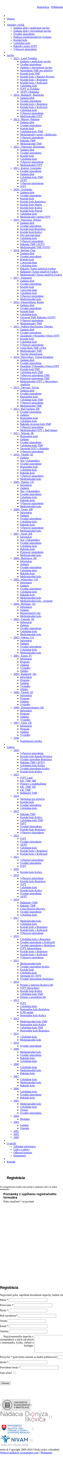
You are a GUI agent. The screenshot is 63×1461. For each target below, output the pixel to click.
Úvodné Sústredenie (31, 826)
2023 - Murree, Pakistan (26, 119)
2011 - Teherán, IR (23, 433)
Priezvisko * (7, 1305)
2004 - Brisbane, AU (24, 603)
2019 (16, 875)
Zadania (24, 415)
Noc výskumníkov (30, 460)
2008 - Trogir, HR (23, 509)
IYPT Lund (26, 777)
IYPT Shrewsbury (30, 988)
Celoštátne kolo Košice (32, 765)
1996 (16, 738)
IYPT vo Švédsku (29, 88)
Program (24, 661)
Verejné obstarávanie (31, 354)
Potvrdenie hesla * (10, 1367)
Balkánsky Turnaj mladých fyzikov (39, 271)
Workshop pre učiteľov (32, 799)
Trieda (3, 1320)
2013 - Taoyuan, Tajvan (26, 387)
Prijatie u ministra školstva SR (36, 984)
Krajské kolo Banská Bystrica (36, 756)
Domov (11, 18)
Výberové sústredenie (25, 49)
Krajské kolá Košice (31, 232)
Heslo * (4, 1362)
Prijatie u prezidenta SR (33, 997)
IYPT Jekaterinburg (30, 948)
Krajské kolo (20, 40)
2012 (16, 1018)
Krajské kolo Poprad (31, 210)
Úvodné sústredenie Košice (35, 768)
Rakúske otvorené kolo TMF (35, 424)
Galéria (11, 747)
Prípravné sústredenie (31, 552)
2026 (16, 750)
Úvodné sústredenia (30, 283)
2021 (16, 856)
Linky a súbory (21, 1149)
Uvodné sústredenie (30, 1045)
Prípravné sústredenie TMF (35, 378)
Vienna (24, 1109)
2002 (16, 1131)
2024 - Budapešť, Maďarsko (28, 94)
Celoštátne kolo (21, 43)
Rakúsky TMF (28, 905)
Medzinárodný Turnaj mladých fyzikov (41, 274)
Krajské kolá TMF (30, 73)
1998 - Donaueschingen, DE (28, 707)
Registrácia (43, 7)
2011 (16, 1033)
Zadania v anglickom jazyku (35, 61)
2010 (16, 1042)
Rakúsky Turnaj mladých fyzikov (38, 268)
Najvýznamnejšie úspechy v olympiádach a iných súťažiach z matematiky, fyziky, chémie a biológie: (17, 1341)
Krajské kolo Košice (31, 207)
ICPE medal (26, 1012)
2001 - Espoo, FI (22, 655)
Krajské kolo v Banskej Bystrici (37, 76)
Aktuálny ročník (15, 24)
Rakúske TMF (28, 140)
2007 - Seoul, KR (22, 533)
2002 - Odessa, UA (23, 637)
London (24, 1125)
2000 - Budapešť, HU (25, 674)
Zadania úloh (27, 98)
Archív (10, 55)
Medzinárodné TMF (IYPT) (35, 247)
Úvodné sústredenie (24, 34)
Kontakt (11, 1161)
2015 (16, 960)
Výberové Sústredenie (32, 832)
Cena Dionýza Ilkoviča (32, 908)
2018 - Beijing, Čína (24, 250)
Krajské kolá (27, 128)
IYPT (23, 186)
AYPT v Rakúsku (29, 91)
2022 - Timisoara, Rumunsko (29, 146)
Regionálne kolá (29, 396)
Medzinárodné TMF (31, 143)
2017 (16, 917)
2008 (16, 1064)
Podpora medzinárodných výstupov (32, 37)
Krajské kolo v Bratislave (34, 79)
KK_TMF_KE (28, 786)
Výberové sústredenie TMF (35, 375)
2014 (16, 981)
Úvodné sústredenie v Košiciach (37, 942)
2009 (16, 1048)
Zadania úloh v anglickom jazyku (31, 27)
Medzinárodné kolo (30, 299)
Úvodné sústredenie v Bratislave (37, 945)
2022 (16, 835)
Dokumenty (19, 1155)
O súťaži (11, 1143)
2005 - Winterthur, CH (25, 579)
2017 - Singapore (22, 277)
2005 (16, 1100)
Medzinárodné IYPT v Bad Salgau (38, 430)
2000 (16, 1137)
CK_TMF (25, 789)
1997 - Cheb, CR (22, 722)
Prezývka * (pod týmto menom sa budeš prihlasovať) (28, 1357)
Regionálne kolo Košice (33, 1015)
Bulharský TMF (28, 792)
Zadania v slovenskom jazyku (36, 67)
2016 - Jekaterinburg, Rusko (28, 302)
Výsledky (25, 667)
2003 (16, 1122)
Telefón (4, 1331)
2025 (16, 774)
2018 (16, 899)
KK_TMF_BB (28, 780)
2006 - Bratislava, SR (25, 558)
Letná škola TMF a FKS (33, 347)
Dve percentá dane (30, 235)
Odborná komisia (22, 1152)
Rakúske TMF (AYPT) (32, 244)
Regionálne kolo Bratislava (34, 1009)
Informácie (26, 485)
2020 (16, 869)
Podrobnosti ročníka (31, 741)
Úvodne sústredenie (30, 1055)
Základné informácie (24, 1146)
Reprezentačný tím (30, 613)
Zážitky (24, 671)
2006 (16, 1088)
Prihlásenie (57, 7)
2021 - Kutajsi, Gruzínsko (27, 168)
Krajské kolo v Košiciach (33, 82)
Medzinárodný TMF (31, 323)
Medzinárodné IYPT (31, 116)
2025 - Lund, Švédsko (25, 58)
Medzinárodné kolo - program (36, 600)
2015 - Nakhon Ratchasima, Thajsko (33, 326)
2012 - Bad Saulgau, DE (26, 408)
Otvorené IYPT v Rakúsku (34, 448)
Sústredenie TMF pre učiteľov (36, 70)
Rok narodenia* (9, 1315)
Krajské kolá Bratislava (32, 229)
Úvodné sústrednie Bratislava (36, 759)
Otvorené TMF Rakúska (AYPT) (37, 317)
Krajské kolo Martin (31, 204)
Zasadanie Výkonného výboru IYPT (39, 366)
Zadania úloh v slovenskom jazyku (32, 30)
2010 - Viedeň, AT (23, 454)
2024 (16, 796)
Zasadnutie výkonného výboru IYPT (39, 335)
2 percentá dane (28, 262)
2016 (16, 936)
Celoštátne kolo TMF (31, 131)
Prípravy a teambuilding (33, 783)
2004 (16, 1116)
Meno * (4, 1299)
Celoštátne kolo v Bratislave (35, 939)
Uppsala (24, 1128)
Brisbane (25, 1119)
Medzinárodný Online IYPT (35, 216)
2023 (16, 811)
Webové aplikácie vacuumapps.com (19, 1452)
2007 (16, 1076)
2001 (16, 1134)
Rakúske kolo (27, 472)
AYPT (23, 180)
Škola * (4, 1310)
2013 (16, 1000)
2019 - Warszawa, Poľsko (27, 219)
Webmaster (46, 1452)
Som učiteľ (6, 1372)
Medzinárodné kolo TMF (33, 1021)
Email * (4, 1326)
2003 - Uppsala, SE (23, 619)
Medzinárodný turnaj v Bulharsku (38, 134)
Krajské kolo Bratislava (33, 201)
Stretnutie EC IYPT (30, 975)
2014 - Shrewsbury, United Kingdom (33, 357)
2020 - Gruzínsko (22, 189)
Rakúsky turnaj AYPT (25, 46)
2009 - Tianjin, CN (23, 482)
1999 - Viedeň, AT (23, 692)
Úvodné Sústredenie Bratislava (36, 978)
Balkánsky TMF (29, 902)
